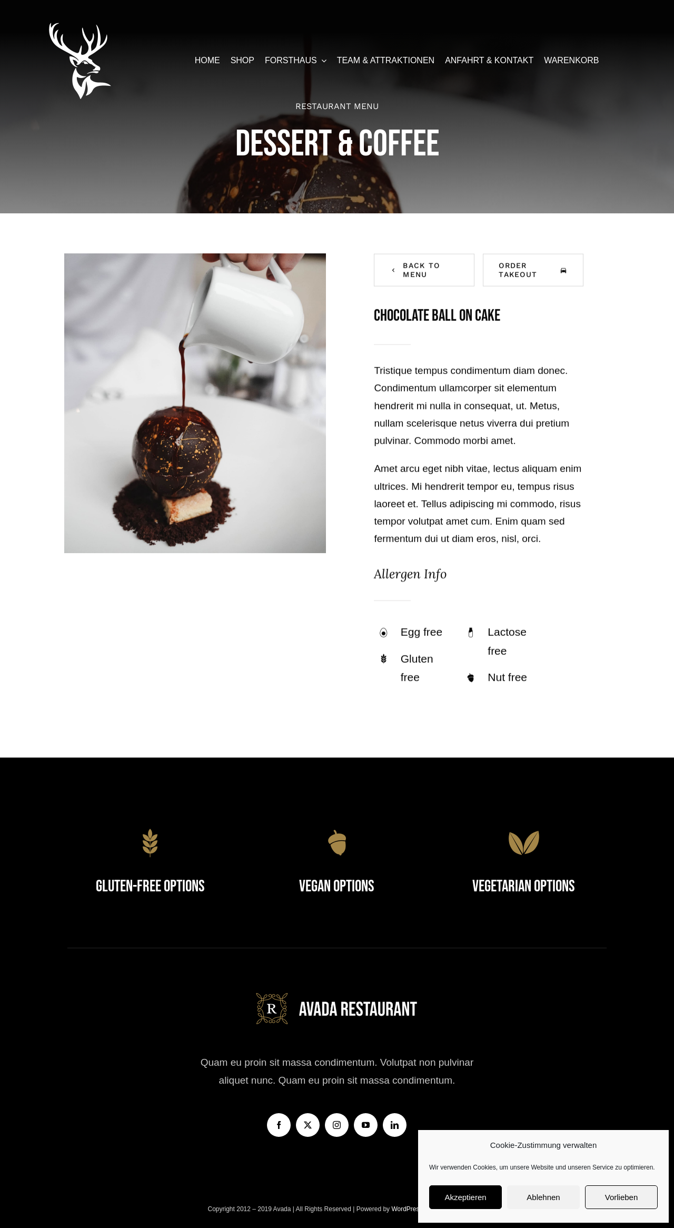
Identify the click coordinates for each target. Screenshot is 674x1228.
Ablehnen (543, 1197)
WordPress (407, 1209)
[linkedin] (395, 1125)
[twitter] (308, 1125)
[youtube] (366, 1125)
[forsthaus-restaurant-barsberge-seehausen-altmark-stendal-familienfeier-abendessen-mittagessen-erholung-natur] (80, 26)
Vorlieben (621, 1197)
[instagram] (337, 1125)
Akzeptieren (465, 1197)
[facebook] (279, 1125)
